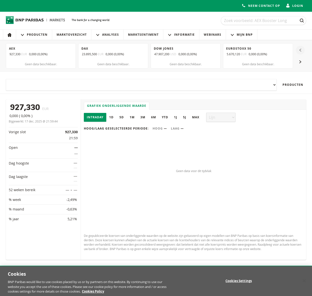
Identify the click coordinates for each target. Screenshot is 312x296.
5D (121, 117)
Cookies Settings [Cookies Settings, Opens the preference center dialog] (238, 283)
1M (132, 117)
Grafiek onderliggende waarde (116, 106)
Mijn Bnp (241, 35)
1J (175, 117)
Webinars (212, 35)
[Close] (304, 283)
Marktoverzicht (72, 35)
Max (195, 117)
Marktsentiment (143, 35)
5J (184, 117)
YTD (165, 117)
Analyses (107, 35)
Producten (34, 35)
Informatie (181, 35)
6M (153, 117)
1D (111, 117)
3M (142, 117)
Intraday (95, 117)
